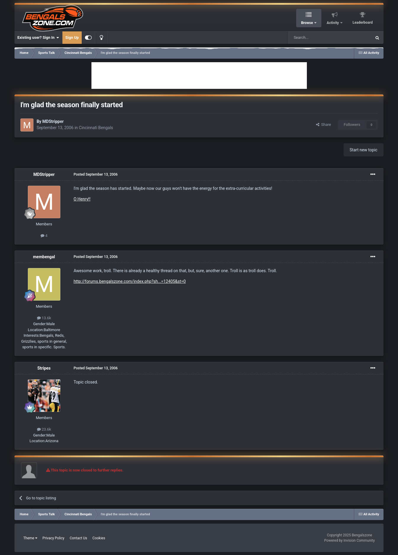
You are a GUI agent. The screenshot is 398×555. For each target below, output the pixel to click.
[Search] (316, 37)
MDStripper (53, 121)
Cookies (98, 538)
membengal (44, 256)
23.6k (44, 429)
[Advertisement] (199, 75)
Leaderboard (363, 22)
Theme (30, 538)
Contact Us (78, 538)
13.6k (44, 318)
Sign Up (72, 37)
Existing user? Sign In (38, 37)
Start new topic (364, 149)
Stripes (44, 368)
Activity (333, 23)
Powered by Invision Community (349, 540)
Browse (307, 23)
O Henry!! (82, 199)
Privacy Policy (54, 538)
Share (323, 124)
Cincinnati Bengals (96, 127)
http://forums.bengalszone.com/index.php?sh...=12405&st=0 (130, 281)
